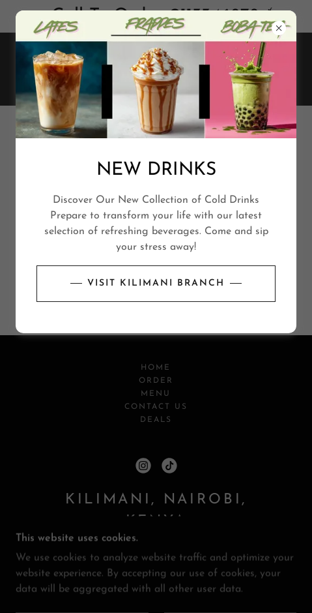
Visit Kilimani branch (156, 283)
